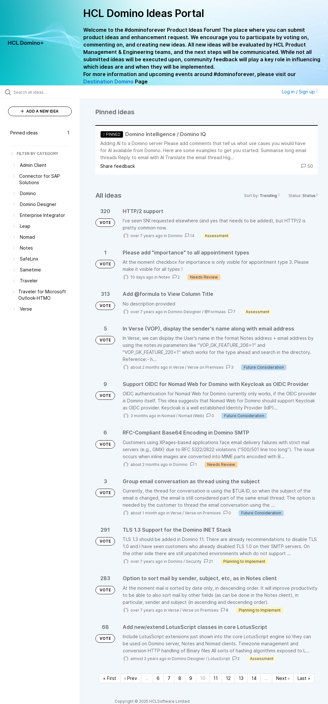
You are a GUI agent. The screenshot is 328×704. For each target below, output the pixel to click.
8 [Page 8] (179, 678)
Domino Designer (184, 311)
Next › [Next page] (283, 678)
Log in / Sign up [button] (300, 91)
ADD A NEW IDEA (40, 111)
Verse (178, 367)
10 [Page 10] (202, 678)
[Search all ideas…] (43, 92)
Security (193, 561)
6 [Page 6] (158, 678)
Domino (175, 235)
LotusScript (219, 658)
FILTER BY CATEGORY (34, 153)
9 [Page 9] (190, 678)
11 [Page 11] (215, 678)
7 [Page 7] (169, 678)
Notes (164, 277)
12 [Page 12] (228, 678)
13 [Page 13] (241, 678)
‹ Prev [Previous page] (130, 678)
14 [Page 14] (254, 678)
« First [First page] (109, 678)
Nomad (168, 415)
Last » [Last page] (304, 678)
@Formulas (215, 311)
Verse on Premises (205, 367)
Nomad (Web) (191, 415)
